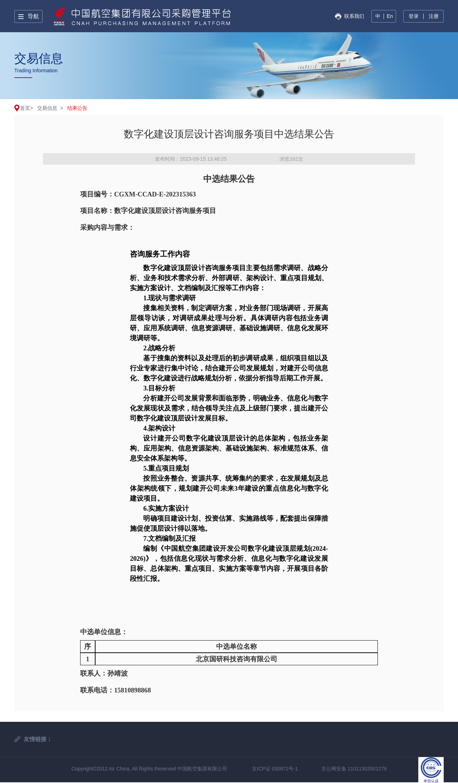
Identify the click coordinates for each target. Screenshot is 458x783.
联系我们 (354, 16)
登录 (414, 16)
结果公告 (77, 108)
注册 (434, 16)
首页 (25, 108)
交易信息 (47, 108)
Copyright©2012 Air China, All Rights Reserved (124, 769)
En (390, 16)
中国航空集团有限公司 (202, 769)
